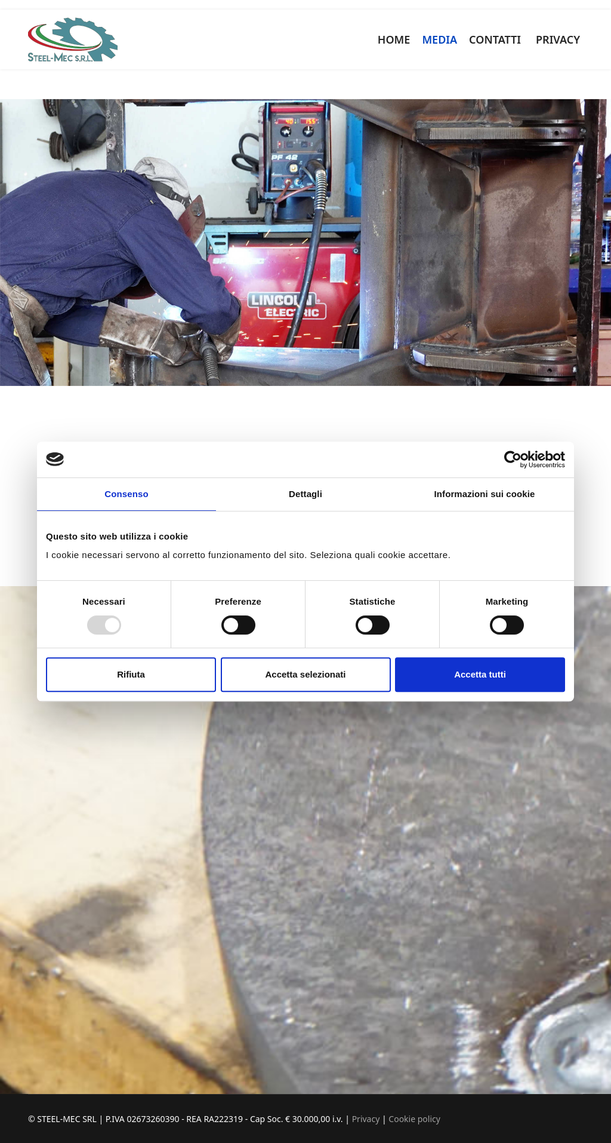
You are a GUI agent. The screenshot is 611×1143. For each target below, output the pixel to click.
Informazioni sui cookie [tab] (484, 494)
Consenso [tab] (126, 494)
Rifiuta (131, 674)
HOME (394, 39)
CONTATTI (495, 39)
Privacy (367, 1118)
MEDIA (439, 39)
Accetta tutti (480, 674)
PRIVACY (558, 39)
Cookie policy (414, 1118)
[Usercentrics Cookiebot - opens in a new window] (513, 459)
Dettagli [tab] (305, 494)
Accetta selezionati (305, 674)
